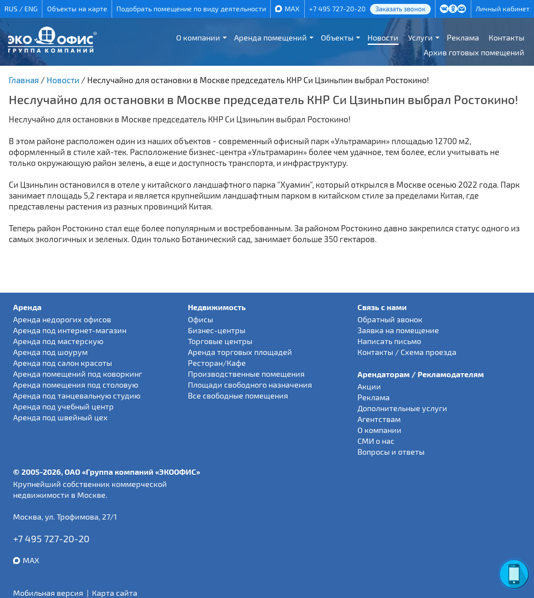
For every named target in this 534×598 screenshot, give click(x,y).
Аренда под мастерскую (58, 341)
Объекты (337, 37)
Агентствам (379, 419)
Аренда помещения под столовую (75, 384)
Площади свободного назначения (250, 384)
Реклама (463, 37)
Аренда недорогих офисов (62, 319)
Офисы (200, 319)
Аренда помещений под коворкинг (77, 373)
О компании (198, 37)
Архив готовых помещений (474, 52)
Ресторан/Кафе (217, 363)
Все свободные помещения (238, 395)
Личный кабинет (503, 8)
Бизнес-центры (216, 330)
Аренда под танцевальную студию (76, 395)
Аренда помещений (270, 37)
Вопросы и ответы (391, 451)
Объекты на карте (77, 8)
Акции (369, 386)
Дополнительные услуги (402, 408)
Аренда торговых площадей (240, 352)
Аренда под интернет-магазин (69, 330)
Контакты (506, 37)
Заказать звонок (400, 9)
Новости (382, 37)
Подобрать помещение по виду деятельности (191, 8)
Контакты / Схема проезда (406, 352)
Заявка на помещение (398, 330)
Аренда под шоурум (50, 352)
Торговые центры (220, 341)
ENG (30, 8)
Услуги (420, 37)
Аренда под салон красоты (62, 363)
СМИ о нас (376, 441)
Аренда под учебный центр (63, 406)
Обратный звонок (389, 319)
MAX (292, 8)
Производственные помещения (246, 373)
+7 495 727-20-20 (337, 8)
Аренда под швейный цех (60, 417)
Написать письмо (389, 341)
